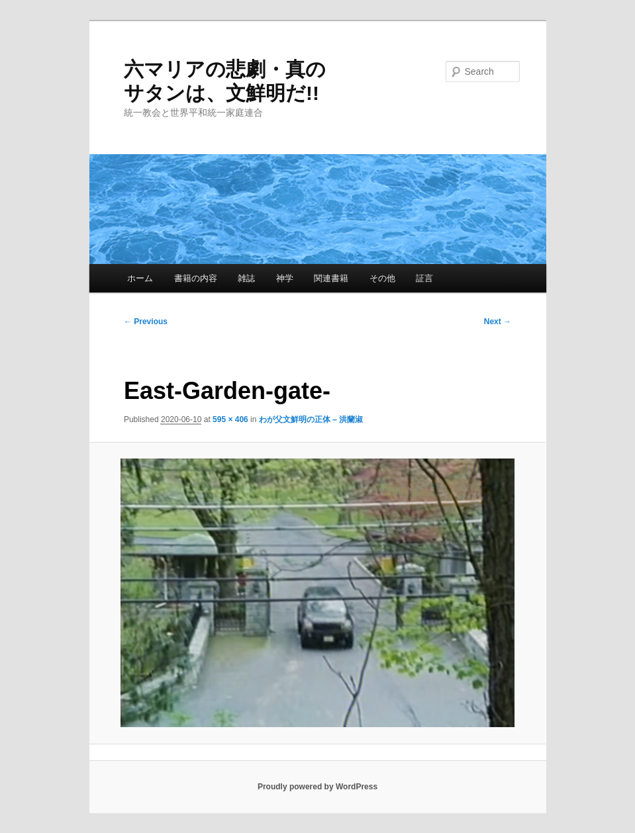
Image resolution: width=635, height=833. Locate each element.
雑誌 (246, 278)
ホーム (140, 278)
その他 (382, 278)
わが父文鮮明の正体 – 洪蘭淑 (311, 419)
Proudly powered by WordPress (317, 786)
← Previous (146, 321)
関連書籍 (331, 278)
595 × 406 (230, 419)
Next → (497, 321)
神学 (284, 278)
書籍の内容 (195, 278)
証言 (424, 278)
